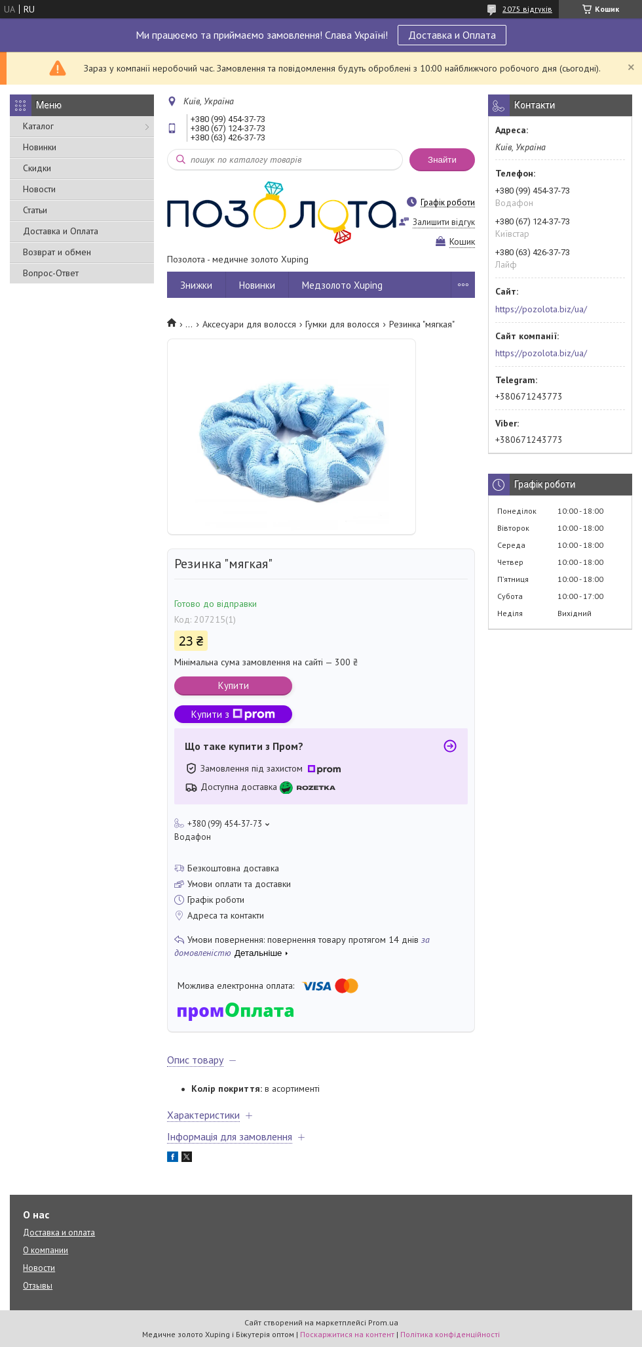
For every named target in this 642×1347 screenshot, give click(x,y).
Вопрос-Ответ (51, 273)
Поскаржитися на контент (347, 1334)
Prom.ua (383, 1322)
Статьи (35, 210)
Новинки (39, 147)
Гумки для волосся (342, 324)
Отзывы (37, 1285)
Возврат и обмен (57, 252)
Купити (233, 685)
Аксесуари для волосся (249, 324)
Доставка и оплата (59, 1232)
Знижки (196, 285)
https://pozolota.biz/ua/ (541, 309)
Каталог (38, 126)
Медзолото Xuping (342, 285)
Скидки (37, 168)
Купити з (233, 714)
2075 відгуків (527, 9)
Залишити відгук (444, 222)
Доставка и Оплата (452, 34)
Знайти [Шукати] (442, 160)
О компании (45, 1250)
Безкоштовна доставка (233, 868)
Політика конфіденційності (450, 1334)
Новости (39, 189)
